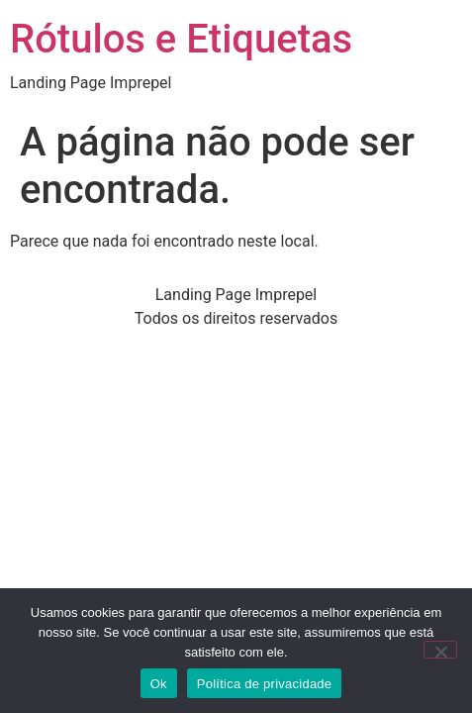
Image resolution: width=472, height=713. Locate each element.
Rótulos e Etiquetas (181, 39)
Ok (158, 683)
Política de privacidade (264, 683)
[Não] (440, 650)
